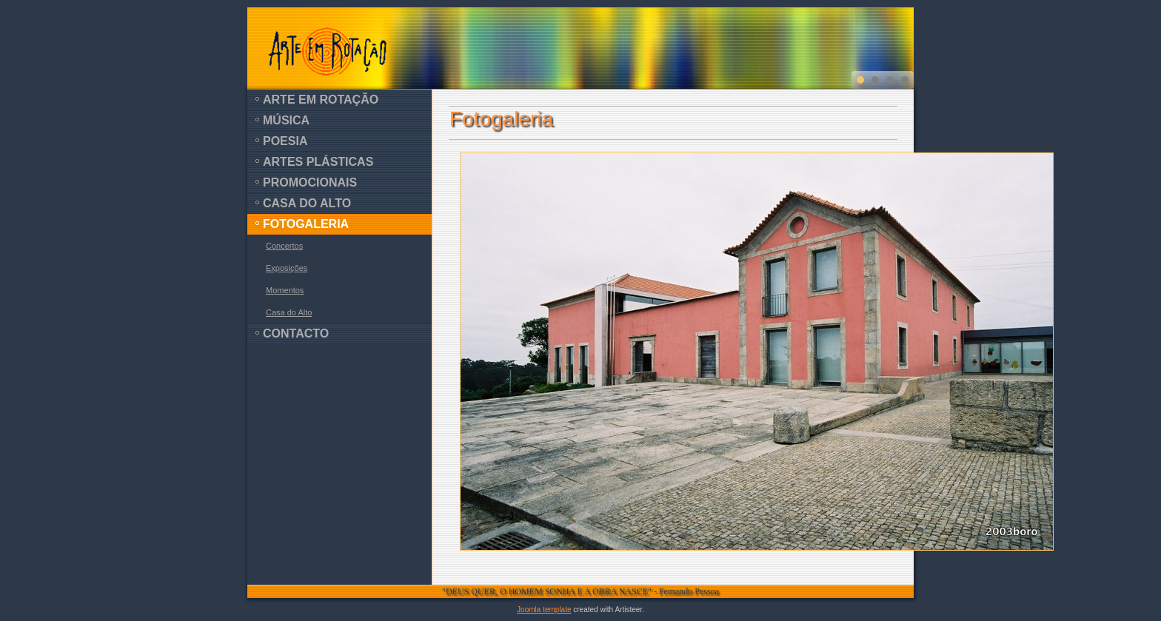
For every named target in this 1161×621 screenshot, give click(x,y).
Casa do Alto (307, 203)
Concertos (284, 245)
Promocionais (310, 182)
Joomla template (544, 609)
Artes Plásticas (318, 161)
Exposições (286, 267)
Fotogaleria (306, 224)
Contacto (296, 333)
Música (286, 120)
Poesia (285, 141)
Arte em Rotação (320, 99)
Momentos (285, 290)
